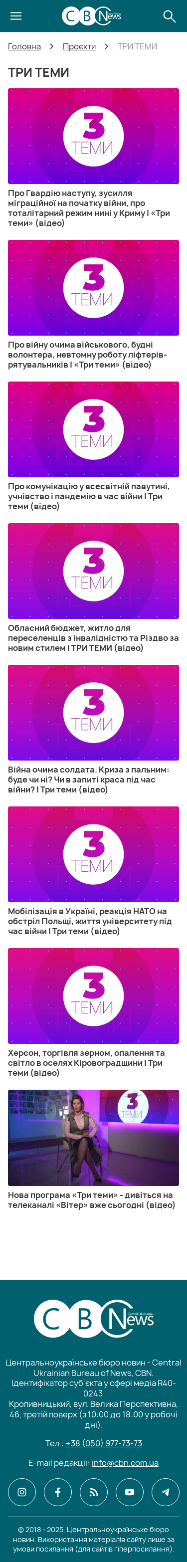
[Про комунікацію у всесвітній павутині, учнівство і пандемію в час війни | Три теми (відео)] (93, 446)
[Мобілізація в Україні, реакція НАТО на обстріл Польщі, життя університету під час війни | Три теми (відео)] (93, 871)
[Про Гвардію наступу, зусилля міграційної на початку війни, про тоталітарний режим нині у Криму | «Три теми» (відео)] (93, 158)
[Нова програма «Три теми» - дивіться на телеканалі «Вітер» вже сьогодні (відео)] (93, 1149)
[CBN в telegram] (166, 1492)
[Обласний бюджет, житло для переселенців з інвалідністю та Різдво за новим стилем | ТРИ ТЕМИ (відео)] (93, 588)
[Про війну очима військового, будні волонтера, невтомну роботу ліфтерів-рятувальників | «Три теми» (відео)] (93, 305)
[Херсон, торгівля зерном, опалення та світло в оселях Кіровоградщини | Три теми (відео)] (93, 1013)
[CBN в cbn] (94, 1492)
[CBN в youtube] (130, 1492)
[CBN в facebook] (58, 1492)
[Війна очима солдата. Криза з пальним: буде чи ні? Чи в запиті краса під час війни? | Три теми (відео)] (93, 729)
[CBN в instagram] (22, 1492)
